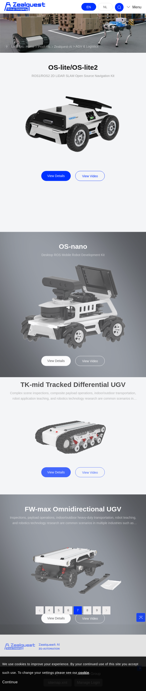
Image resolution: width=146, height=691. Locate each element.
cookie (83, 672)
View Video (90, 180)
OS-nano (73, 309)
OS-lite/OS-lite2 (73, 71)
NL (105, 7)
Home (30, 47)
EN (88, 7)
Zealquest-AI (63, 47)
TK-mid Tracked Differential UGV (72, 435)
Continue (10, 682)
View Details (56, 180)
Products (44, 47)
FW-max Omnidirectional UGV (73, 569)
